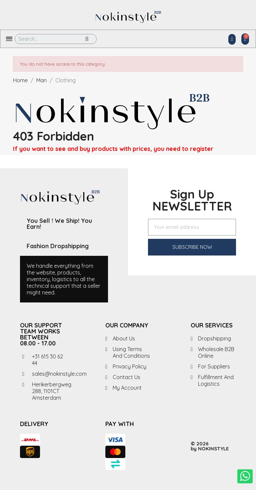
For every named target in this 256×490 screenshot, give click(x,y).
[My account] (232, 39)
